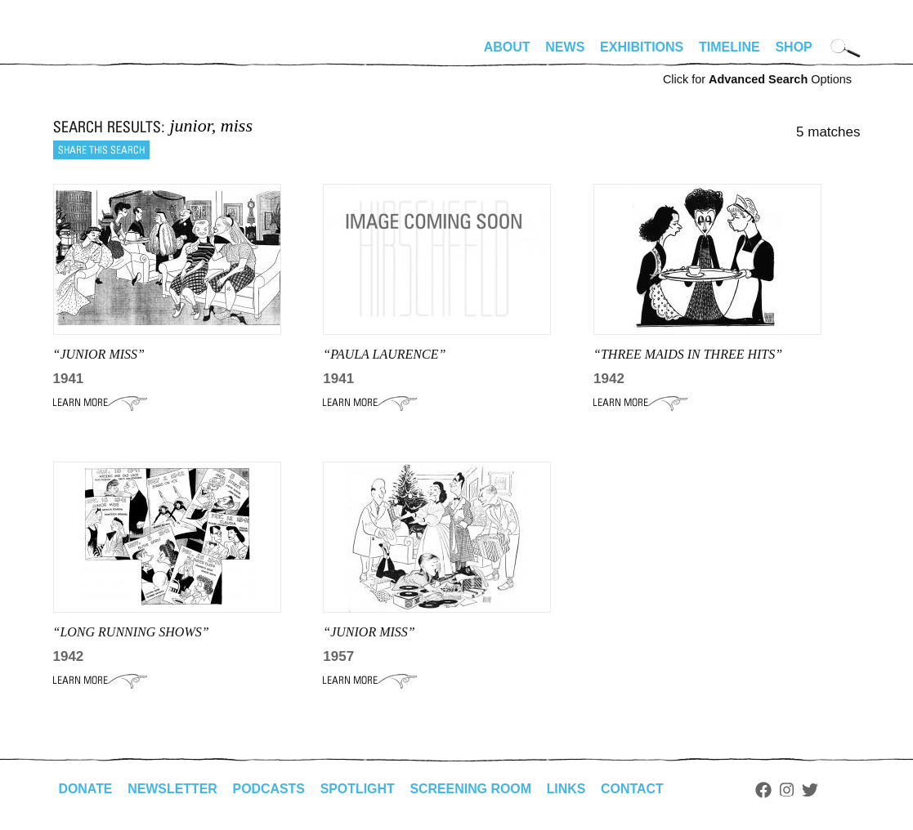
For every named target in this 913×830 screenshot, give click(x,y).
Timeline (729, 47)
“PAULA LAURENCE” (384, 354)
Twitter (812, 790)
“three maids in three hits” (687, 354)
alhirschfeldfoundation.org (102, 54)
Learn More (100, 403)
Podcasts (270, 789)
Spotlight (358, 789)
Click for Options (757, 79)
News (564, 47)
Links (569, 789)
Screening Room (473, 789)
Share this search (101, 150)
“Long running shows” (131, 632)
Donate (86, 789)
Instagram (790, 790)
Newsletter (173, 789)
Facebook (767, 790)
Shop (793, 47)
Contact (634, 789)
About (507, 47)
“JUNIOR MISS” (99, 354)
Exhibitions (641, 47)
